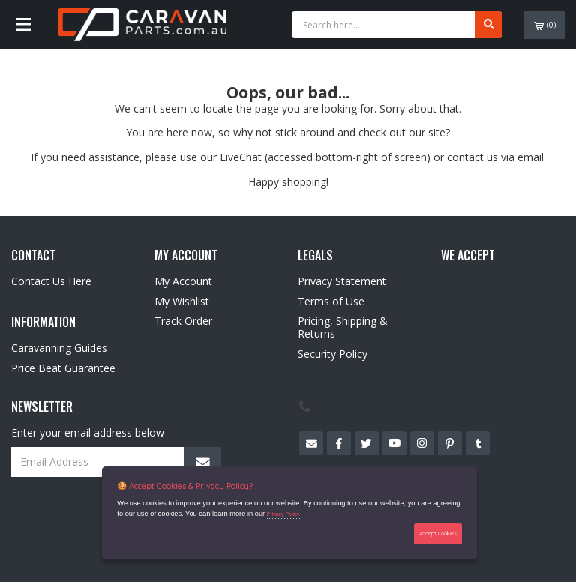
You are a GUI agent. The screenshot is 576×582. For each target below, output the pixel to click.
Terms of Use (331, 301)
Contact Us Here (51, 281)
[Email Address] (116, 462)
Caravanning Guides (59, 347)
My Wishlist (181, 301)
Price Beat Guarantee (63, 368)
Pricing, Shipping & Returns (343, 327)
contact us (472, 157)
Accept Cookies (438, 533)
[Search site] (488, 24)
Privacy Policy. (284, 514)
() (545, 25)
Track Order (183, 321)
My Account (183, 281)
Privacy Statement (342, 281)
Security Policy (333, 353)
